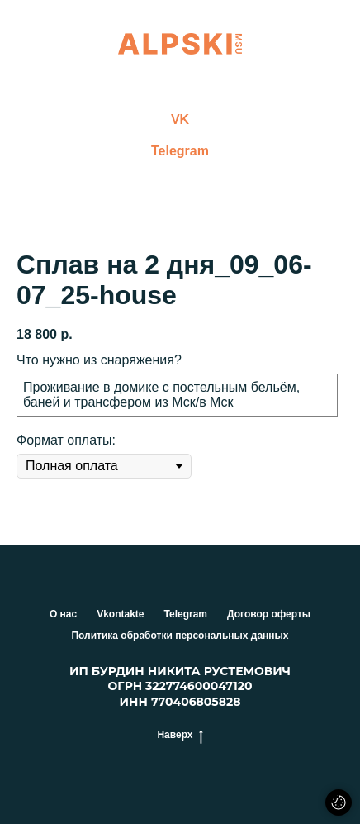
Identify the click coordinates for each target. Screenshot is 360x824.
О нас (63, 614)
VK (180, 119)
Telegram (180, 151)
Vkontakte (120, 614)
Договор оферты (268, 614)
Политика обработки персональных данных (179, 635)
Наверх (179, 735)
